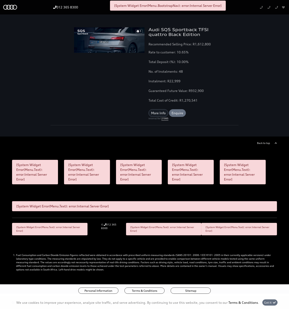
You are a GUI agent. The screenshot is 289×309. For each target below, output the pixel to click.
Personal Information (98, 290)
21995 (164, 118)
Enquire (177, 113)
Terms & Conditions (144, 290)
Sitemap (190, 290)
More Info (158, 113)
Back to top (263, 143)
